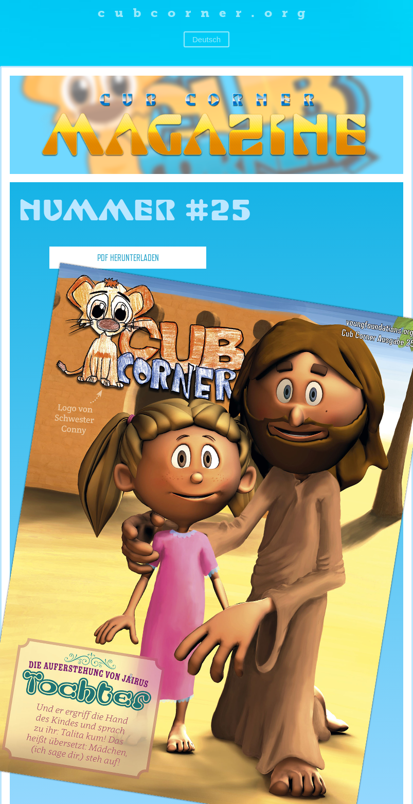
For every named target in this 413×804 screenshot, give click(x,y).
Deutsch (206, 39)
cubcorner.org (206, 12)
